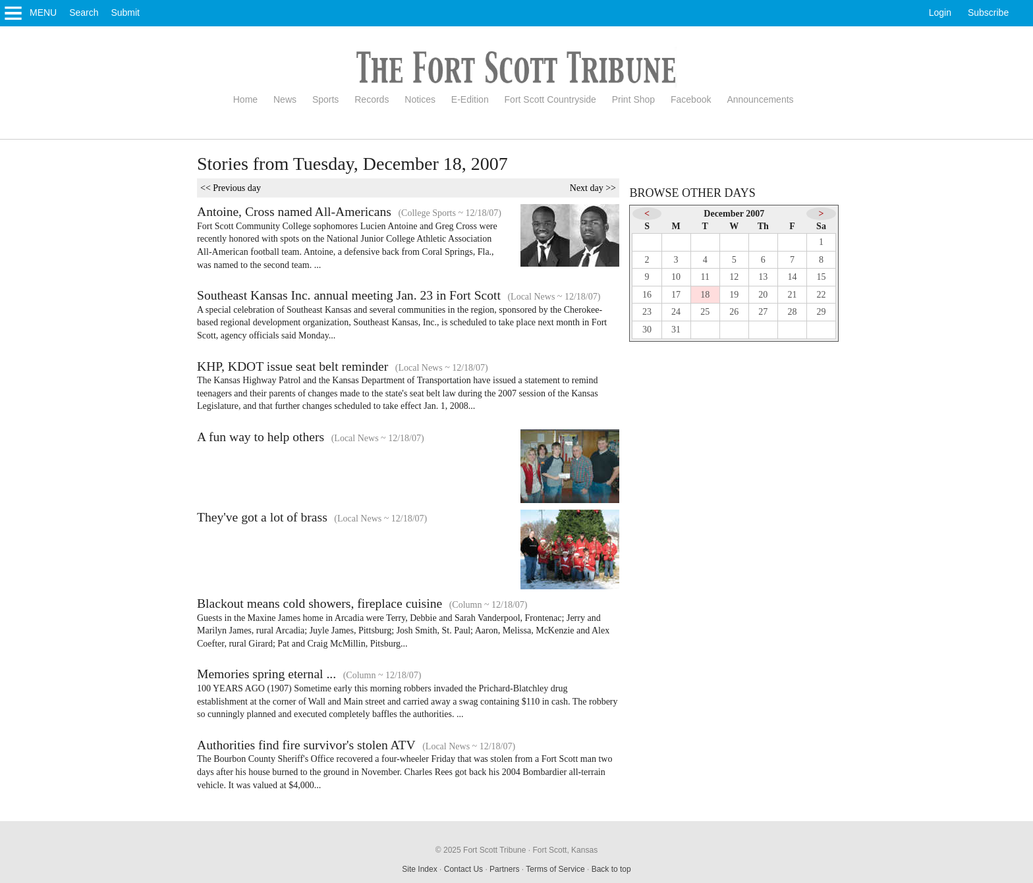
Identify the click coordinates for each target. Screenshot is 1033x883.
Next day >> (593, 188)
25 (705, 312)
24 (676, 312)
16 (647, 295)
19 (734, 295)
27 (763, 312)
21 (791, 295)
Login (940, 12)
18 (705, 295)
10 (676, 277)
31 (676, 329)
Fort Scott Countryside (550, 99)
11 (704, 277)
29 (821, 312)
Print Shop (633, 99)
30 (647, 329)
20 (763, 295)
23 (647, 312)
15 (821, 277)
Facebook (691, 99)
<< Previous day (230, 188)
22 (821, 295)
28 (791, 312)
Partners (504, 869)
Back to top (611, 869)
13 (763, 277)
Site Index (419, 869)
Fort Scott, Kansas (565, 850)
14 (791, 277)
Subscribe (988, 12)
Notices (420, 99)
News (284, 99)
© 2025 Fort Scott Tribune (480, 850)
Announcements (760, 99)
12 (734, 277)
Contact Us (463, 869)
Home (245, 99)
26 (734, 312)
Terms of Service (555, 869)
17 (676, 295)
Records (371, 99)
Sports (325, 99)
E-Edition (470, 99)
